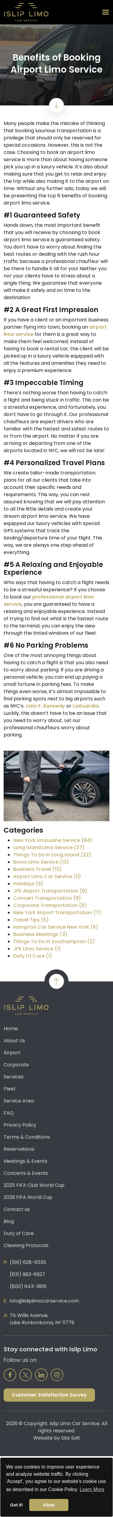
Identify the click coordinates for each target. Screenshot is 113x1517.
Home (11, 1028)
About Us (14, 1040)
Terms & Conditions (27, 1137)
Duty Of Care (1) (32, 955)
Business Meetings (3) (40, 934)
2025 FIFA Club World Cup (34, 1185)
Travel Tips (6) (31, 919)
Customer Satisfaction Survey (49, 1394)
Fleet (10, 1088)
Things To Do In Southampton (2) (54, 941)
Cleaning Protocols (26, 1245)
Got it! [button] (16, 1505)
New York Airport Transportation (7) (57, 912)
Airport (12, 1052)
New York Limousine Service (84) (53, 840)
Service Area (19, 1100)
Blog (9, 1221)
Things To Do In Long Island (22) (52, 854)
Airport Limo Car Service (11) (47, 876)
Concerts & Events (26, 1173)
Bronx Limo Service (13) (41, 862)
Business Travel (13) (37, 869)
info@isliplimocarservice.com (44, 1300)
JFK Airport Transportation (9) (50, 890)
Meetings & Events (25, 1161)
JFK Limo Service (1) (37, 948)
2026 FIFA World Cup (28, 1197)
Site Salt (70, 1437)
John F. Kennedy (45, 705)
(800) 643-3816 (28, 1286)
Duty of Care (19, 1233)
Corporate (16, 1064)
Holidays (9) (28, 883)
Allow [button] (49, 1505)
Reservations (19, 1149)
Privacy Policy (20, 1124)
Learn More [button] (92, 1489)
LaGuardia (86, 705)
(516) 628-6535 (28, 1262)
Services (14, 1076)
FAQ (9, 1112)
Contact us (17, 1209)
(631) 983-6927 (27, 1274)
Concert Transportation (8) (47, 898)
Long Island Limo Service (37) (49, 847)
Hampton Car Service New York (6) (55, 927)
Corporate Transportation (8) (50, 905)
